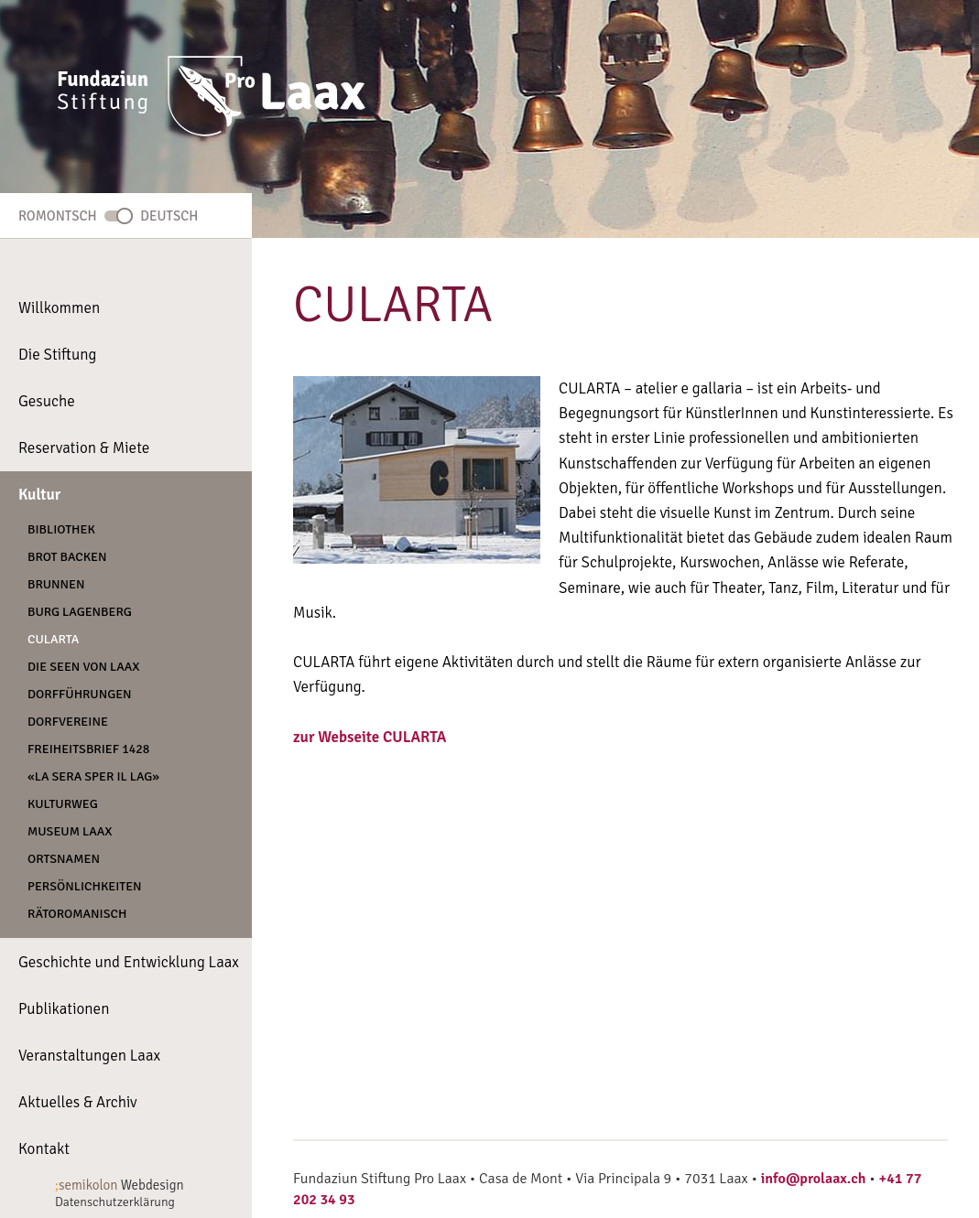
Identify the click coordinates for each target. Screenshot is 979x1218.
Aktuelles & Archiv (77, 1102)
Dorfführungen (79, 694)
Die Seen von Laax (83, 666)
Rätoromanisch (76, 914)
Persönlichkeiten (84, 886)
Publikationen (63, 1009)
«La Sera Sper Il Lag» (93, 776)
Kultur (39, 494)
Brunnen (56, 584)
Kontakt (44, 1149)
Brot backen (67, 557)
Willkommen (59, 308)
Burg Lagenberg (79, 612)
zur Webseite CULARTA (369, 737)
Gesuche (46, 401)
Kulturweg (62, 804)
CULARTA (53, 639)
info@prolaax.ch (813, 1178)
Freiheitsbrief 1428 (88, 749)
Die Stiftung (57, 354)
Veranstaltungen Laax (89, 1055)
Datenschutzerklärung (115, 1202)
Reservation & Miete (83, 448)
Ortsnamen (63, 859)
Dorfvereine (67, 721)
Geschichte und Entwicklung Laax (128, 962)
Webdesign (119, 1185)
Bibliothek (61, 529)
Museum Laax (70, 831)
